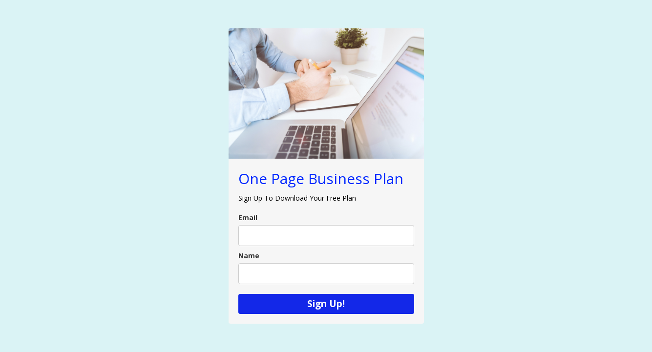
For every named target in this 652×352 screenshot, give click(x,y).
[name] (326, 273)
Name (248, 255)
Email (247, 217)
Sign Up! (326, 303)
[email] (326, 235)
